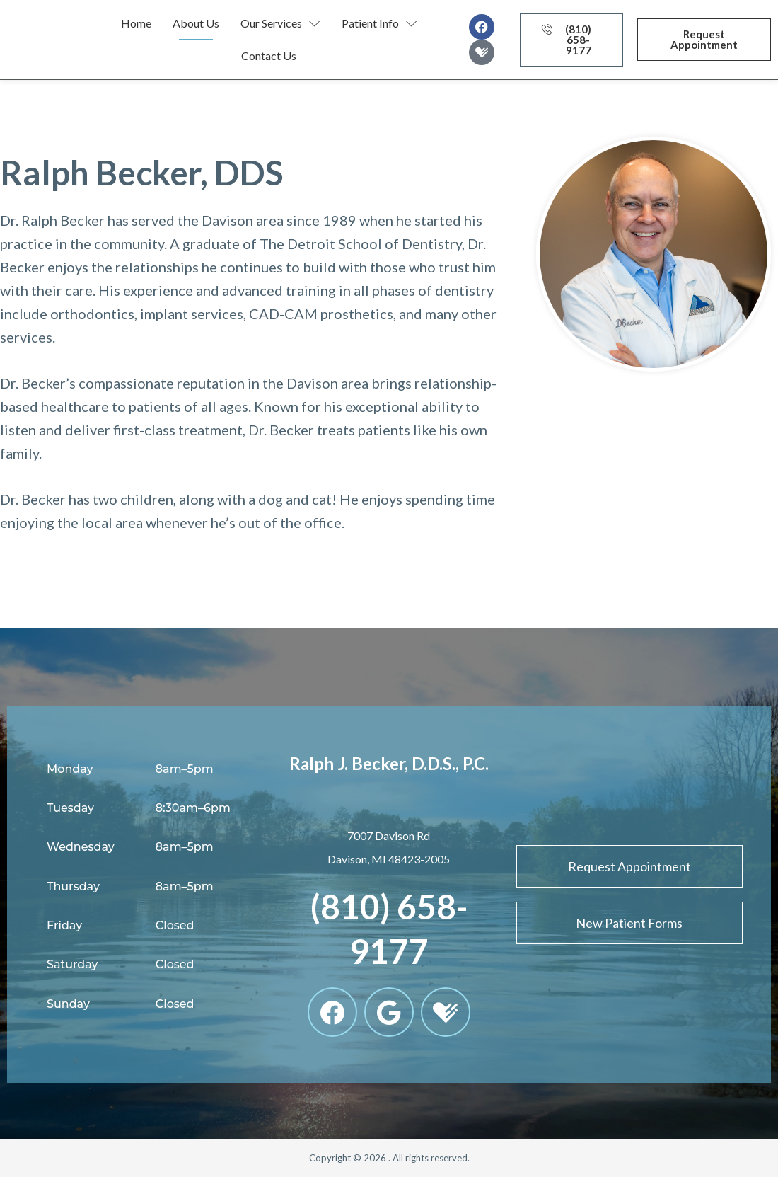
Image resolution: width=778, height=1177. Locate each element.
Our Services (280, 23)
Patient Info (379, 23)
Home (136, 23)
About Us (196, 23)
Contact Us (268, 55)
